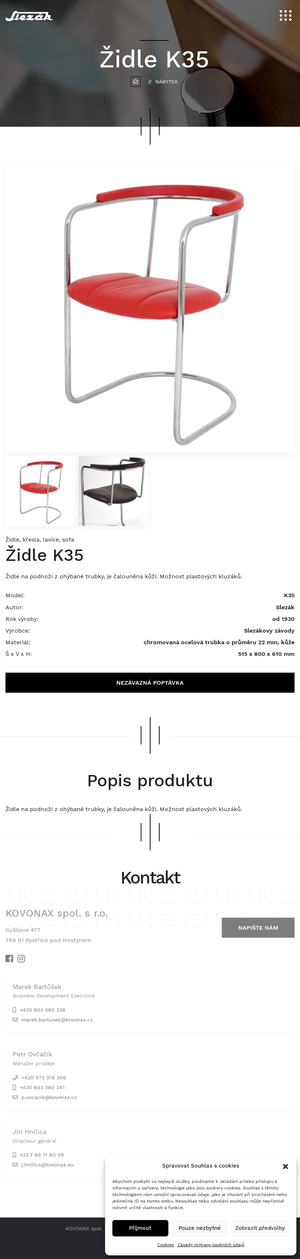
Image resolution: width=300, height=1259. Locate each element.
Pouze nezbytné (200, 1228)
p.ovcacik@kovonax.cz (49, 1099)
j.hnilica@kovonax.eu (47, 1166)
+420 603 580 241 (42, 1089)
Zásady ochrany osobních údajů (210, 1244)
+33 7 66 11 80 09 (42, 1157)
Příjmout (140, 1228)
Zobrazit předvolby (260, 1228)
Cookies (165, 1244)
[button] (285, 1165)
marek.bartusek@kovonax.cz (57, 1021)
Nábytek (166, 81)
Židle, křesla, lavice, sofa (39, 539)
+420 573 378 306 (43, 1079)
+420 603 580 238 (42, 1012)
